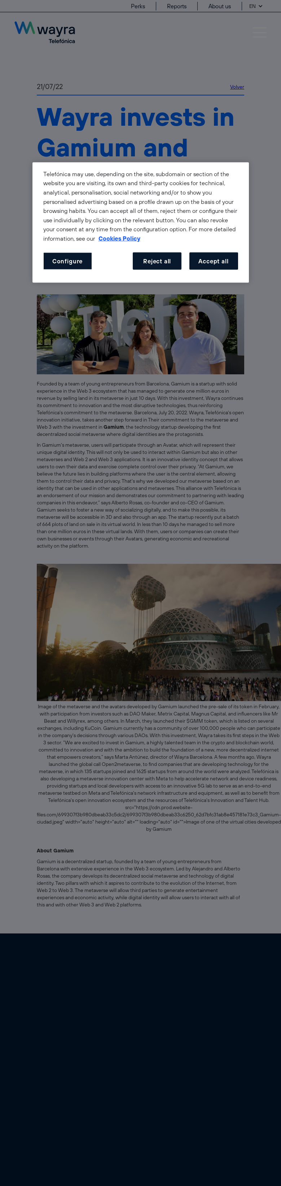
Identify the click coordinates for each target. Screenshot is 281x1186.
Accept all (213, 260)
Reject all (157, 260)
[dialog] (140, 222)
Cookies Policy (119, 238)
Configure (67, 260)
